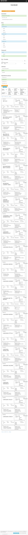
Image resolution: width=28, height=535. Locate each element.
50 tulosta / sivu (4, 81)
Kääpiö (4, 30)
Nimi (3, 70)
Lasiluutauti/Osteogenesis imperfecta (7, 19)
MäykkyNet (4, 0)
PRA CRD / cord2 (4, 17)
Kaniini (4, 28)
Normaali (4, 32)
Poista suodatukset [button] (4, 85)
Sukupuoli (3, 72)
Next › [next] (10, 96)
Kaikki (3, 24)
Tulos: (2, 63)
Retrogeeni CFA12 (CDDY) (6, 15)
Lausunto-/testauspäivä (5, 68)
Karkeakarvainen (4, 26)
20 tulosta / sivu (4, 79)
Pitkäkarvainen (4, 41)
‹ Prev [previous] (2, 96)
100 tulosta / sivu (4, 83)
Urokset (4, 54)
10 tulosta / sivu (4, 77)
